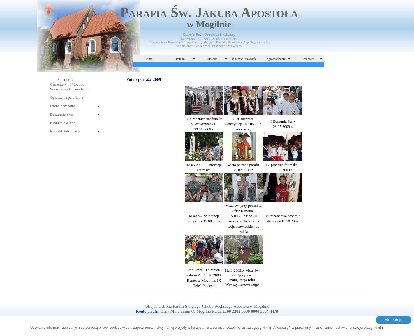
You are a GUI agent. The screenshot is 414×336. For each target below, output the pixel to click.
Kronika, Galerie (62, 123)
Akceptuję (393, 319)
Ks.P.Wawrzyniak (244, 59)
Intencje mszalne (62, 106)
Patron (180, 59)
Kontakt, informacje (65, 131)
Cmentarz (307, 59)
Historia (212, 59)
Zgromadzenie (276, 59)
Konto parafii (147, 311)
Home (148, 59)
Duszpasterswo (61, 114)
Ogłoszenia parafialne (66, 97)
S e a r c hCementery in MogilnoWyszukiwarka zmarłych (68, 84)
